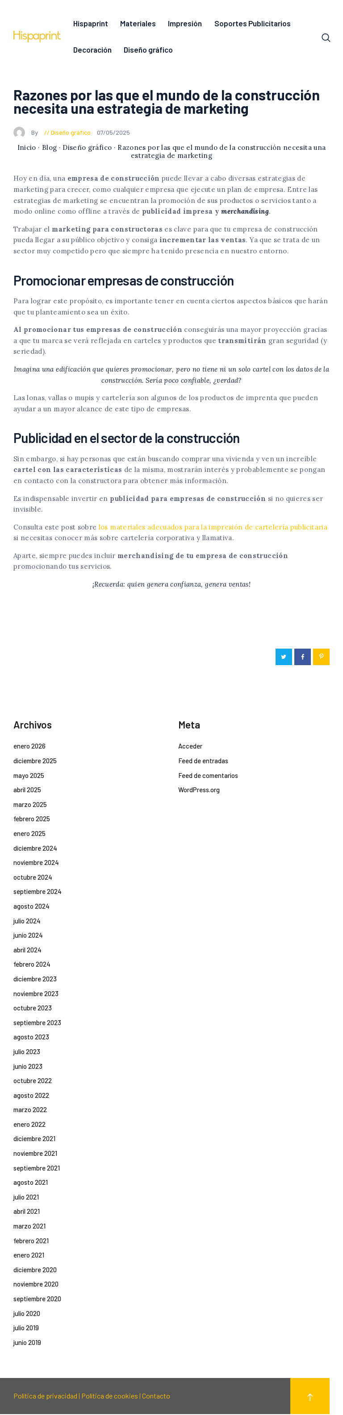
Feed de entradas (203, 761)
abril (27, 791)
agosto (31, 907)
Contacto (156, 1397)
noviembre (36, 864)
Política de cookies (109, 1397)
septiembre (37, 893)
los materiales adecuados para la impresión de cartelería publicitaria (213, 528)
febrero (31, 820)
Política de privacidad (45, 1397)
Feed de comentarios (208, 776)
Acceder (190, 747)
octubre (32, 878)
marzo (30, 805)
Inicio (26, 149)
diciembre (35, 761)
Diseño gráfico (71, 133)
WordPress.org (199, 791)
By (26, 133)
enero (29, 747)
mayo (28, 776)
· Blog (47, 149)
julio (27, 922)
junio (28, 936)
